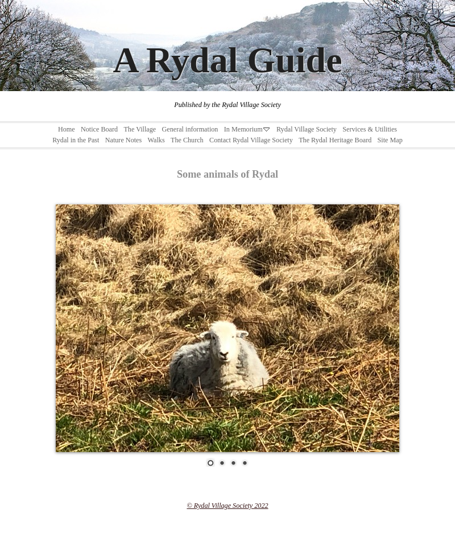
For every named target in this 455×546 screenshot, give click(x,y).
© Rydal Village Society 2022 (227, 506)
